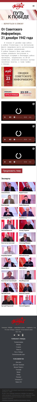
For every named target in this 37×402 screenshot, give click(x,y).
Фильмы (18, 344)
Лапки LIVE (18, 382)
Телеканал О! (18, 379)
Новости (18, 349)
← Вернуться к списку (12, 24)
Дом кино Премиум (18, 365)
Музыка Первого (18, 367)
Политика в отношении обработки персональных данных (16, 400)
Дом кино (18, 362)
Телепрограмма (18, 342)
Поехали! (18, 377)
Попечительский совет (18, 354)
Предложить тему (12, 170)
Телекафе (18, 369)
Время (18, 372)
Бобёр (18, 374)
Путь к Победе (18, 352)
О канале (18, 347)
